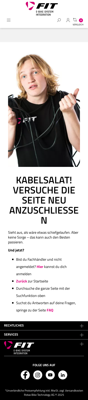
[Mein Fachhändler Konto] (68, 20)
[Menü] (8, 20)
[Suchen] (58, 20)
